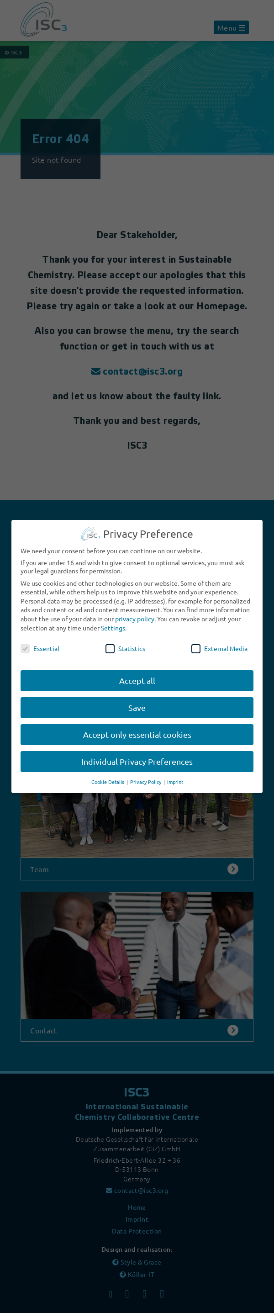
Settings (113, 621)
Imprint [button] (175, 774)
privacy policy (134, 612)
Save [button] (137, 701)
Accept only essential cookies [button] (137, 727)
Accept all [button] (137, 674)
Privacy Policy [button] (146, 774)
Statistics (125, 642)
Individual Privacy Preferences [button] (137, 754)
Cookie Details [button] (108, 774)
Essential (40, 642)
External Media (219, 642)
